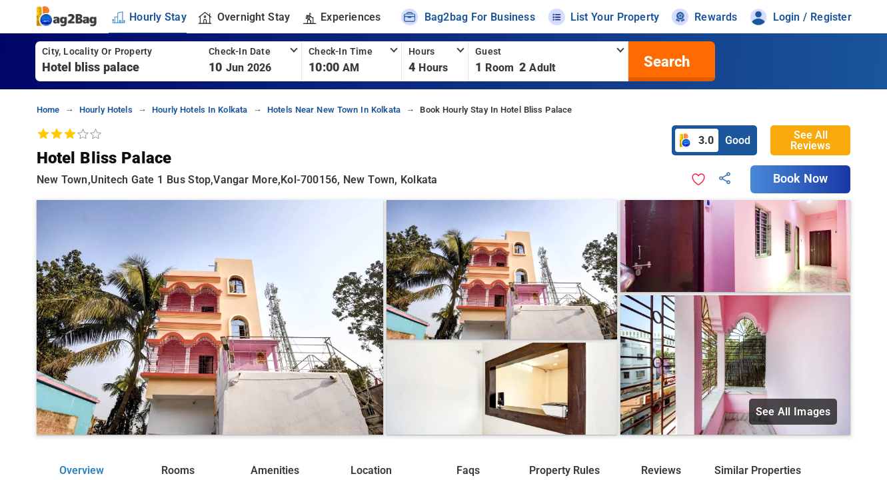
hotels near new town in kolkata (334, 110)
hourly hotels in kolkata (200, 110)
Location (371, 470)
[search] (665, 61)
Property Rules (564, 470)
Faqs (468, 470)
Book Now (800, 178)
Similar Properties (757, 470)
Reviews (661, 470)
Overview (81, 470)
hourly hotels (106, 110)
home (48, 110)
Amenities (275, 470)
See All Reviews (810, 140)
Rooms (178, 470)
